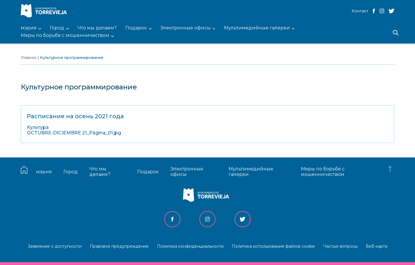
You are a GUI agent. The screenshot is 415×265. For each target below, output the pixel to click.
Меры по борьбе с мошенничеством (323, 171)
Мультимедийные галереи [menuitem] (257, 28)
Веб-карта (376, 246)
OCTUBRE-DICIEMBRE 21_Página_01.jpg (74, 133)
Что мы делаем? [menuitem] (97, 28)
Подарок (148, 171)
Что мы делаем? (99, 171)
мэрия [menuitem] (29, 28)
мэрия (44, 171)
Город (70, 171)
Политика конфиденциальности (190, 246)
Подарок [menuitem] (136, 28)
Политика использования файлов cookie (273, 246)
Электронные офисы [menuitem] (185, 28)
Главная (28, 57)
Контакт (360, 11)
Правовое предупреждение (119, 246)
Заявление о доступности (55, 246)
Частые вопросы (340, 246)
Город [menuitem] (57, 28)
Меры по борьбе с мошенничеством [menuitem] (65, 35)
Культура (38, 127)
